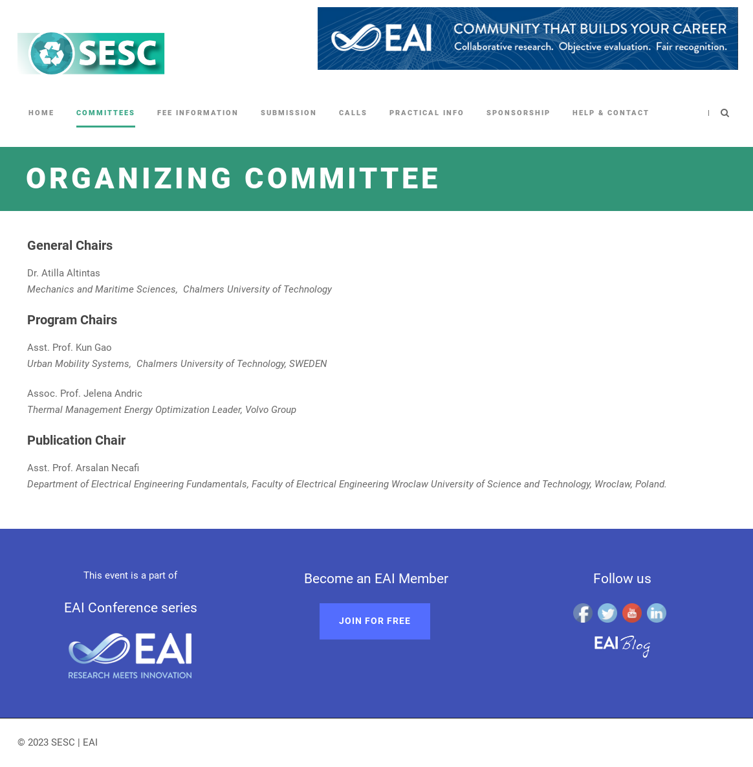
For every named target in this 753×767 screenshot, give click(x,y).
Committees (105, 113)
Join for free (375, 621)
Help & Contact (611, 113)
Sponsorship (518, 113)
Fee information (198, 113)
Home (41, 113)
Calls (353, 113)
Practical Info (426, 113)
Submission (289, 113)
